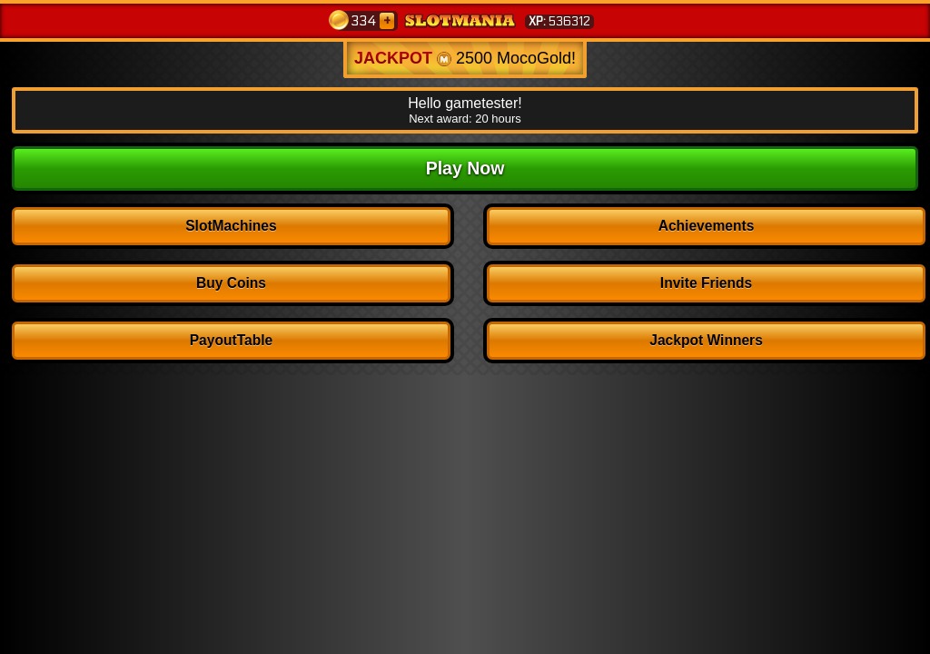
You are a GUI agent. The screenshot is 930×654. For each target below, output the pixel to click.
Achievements (706, 225)
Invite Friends (706, 283)
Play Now (465, 168)
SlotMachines (231, 225)
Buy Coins (231, 283)
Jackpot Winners (706, 340)
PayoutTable (231, 340)
